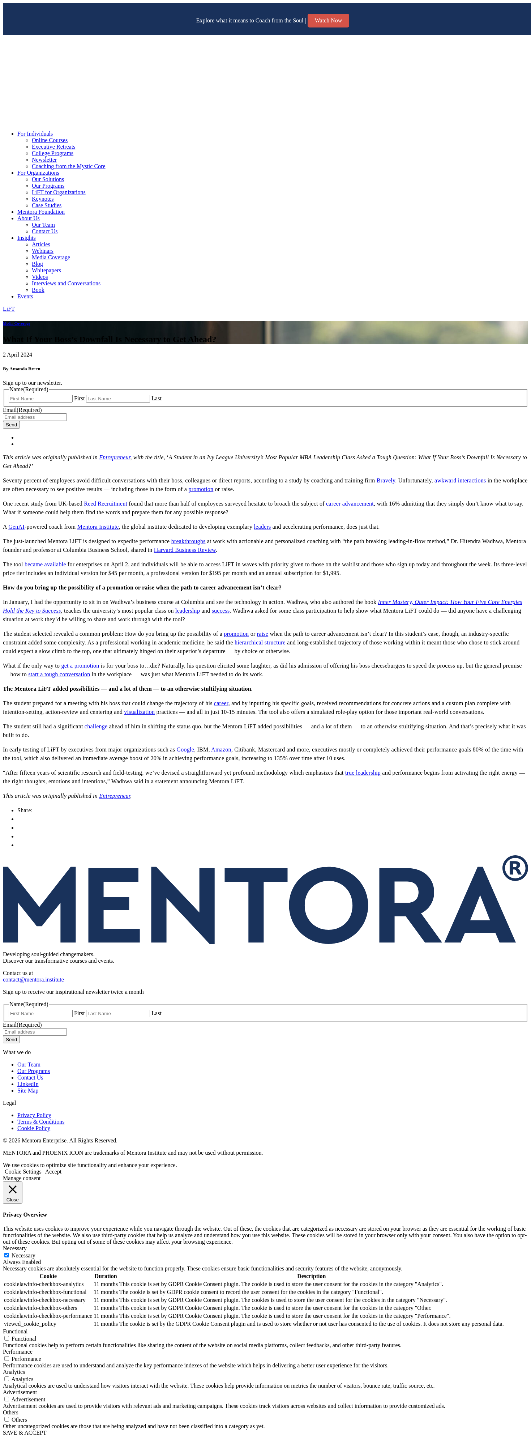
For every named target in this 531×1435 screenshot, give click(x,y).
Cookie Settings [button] (23, 1171)
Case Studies (46, 205)
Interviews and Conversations (66, 283)
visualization (139, 712)
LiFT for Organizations (59, 192)
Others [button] (10, 1412)
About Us (28, 218)
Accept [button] (53, 1171)
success (221, 611)
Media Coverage (51, 257)
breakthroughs (188, 541)
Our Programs (48, 186)
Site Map (27, 1090)
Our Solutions (48, 179)
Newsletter (44, 160)
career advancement (350, 504)
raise (262, 634)
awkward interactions (460, 480)
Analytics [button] (14, 1372)
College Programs (52, 153)
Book (38, 290)
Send (11, 424)
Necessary (23, 1255)
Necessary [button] (15, 1248)
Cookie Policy (33, 1128)
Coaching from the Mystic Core (69, 166)
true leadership (363, 773)
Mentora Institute (98, 527)
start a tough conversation (59, 674)
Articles (41, 244)
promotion (200, 489)
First (79, 398)
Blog (37, 264)
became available (45, 564)
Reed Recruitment (106, 504)
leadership (187, 611)
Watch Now (328, 20)
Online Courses (50, 140)
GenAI (16, 527)
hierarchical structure (260, 642)
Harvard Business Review (185, 550)
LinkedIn (28, 1084)
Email (22, 410)
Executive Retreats (53, 147)
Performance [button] (18, 1352)
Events (25, 296)
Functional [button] (15, 1331)
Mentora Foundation (41, 212)
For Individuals (35, 134)
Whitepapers (46, 270)
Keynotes (42, 199)
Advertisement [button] (20, 1392)
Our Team (43, 225)
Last (156, 398)
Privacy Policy (34, 1115)
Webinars (42, 251)
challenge (96, 726)
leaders (262, 527)
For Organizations (38, 173)
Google (185, 749)
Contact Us (45, 231)
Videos (40, 277)
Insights (26, 238)
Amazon (221, 749)
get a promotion (80, 666)
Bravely (386, 480)
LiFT (9, 309)
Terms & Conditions (40, 1122)
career (221, 703)
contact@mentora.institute (33, 979)
